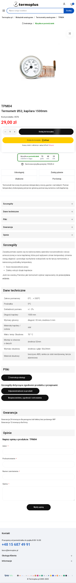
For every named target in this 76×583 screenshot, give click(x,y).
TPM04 (61, 17)
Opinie (6, 235)
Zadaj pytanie (57, 172)
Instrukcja (27, 23)
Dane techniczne (11, 211)
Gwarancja (8, 227)
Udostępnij (19, 172)
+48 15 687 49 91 (16, 544)
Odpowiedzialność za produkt (20, 391)
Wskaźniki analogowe (24, 17)
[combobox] (40, 10)
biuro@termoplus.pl (10, 550)
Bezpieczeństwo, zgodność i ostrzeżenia (25, 398)
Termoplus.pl (7, 17)
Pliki (5, 219)
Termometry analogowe (46, 17)
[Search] (69, 10)
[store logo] (26, 4)
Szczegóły (8, 204)
